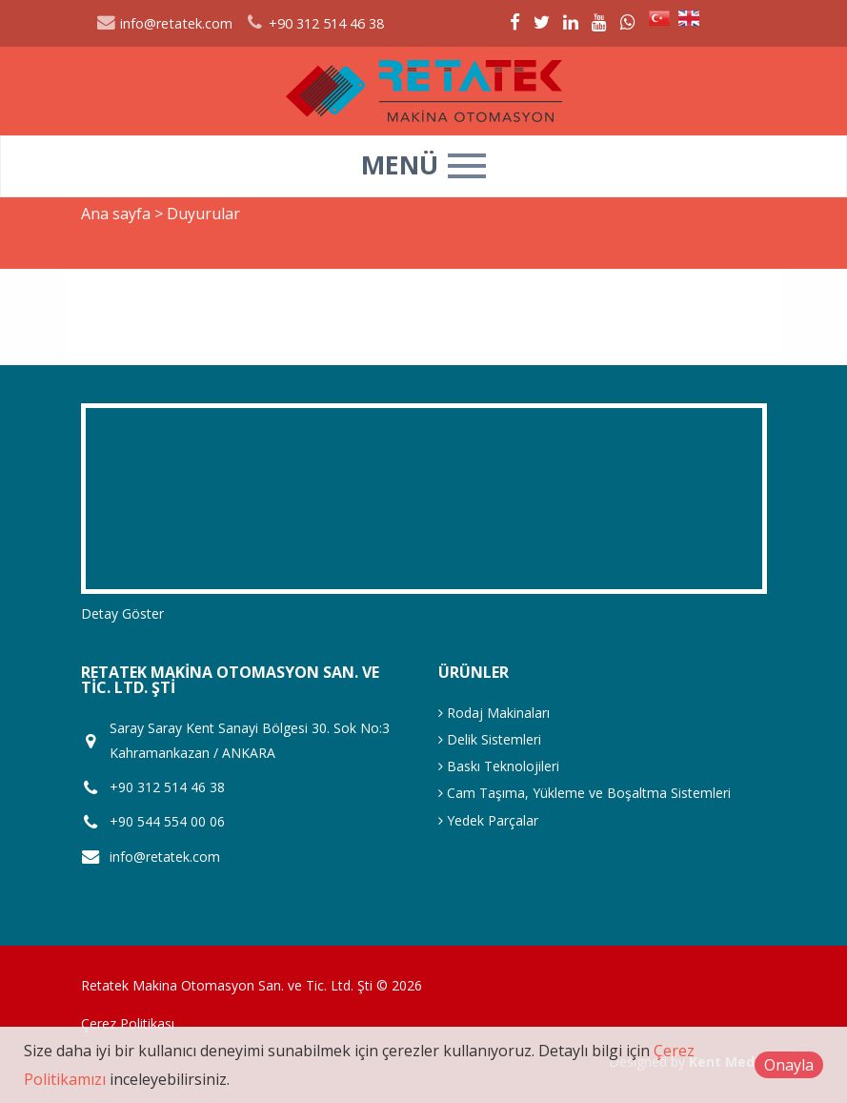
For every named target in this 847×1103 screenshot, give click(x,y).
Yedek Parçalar (488, 820)
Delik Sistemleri (489, 739)
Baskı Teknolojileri (498, 766)
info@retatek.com (164, 23)
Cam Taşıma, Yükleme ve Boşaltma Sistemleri (584, 793)
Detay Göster (122, 613)
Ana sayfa (116, 213)
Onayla (789, 1064)
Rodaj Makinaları (494, 713)
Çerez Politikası (127, 1023)
